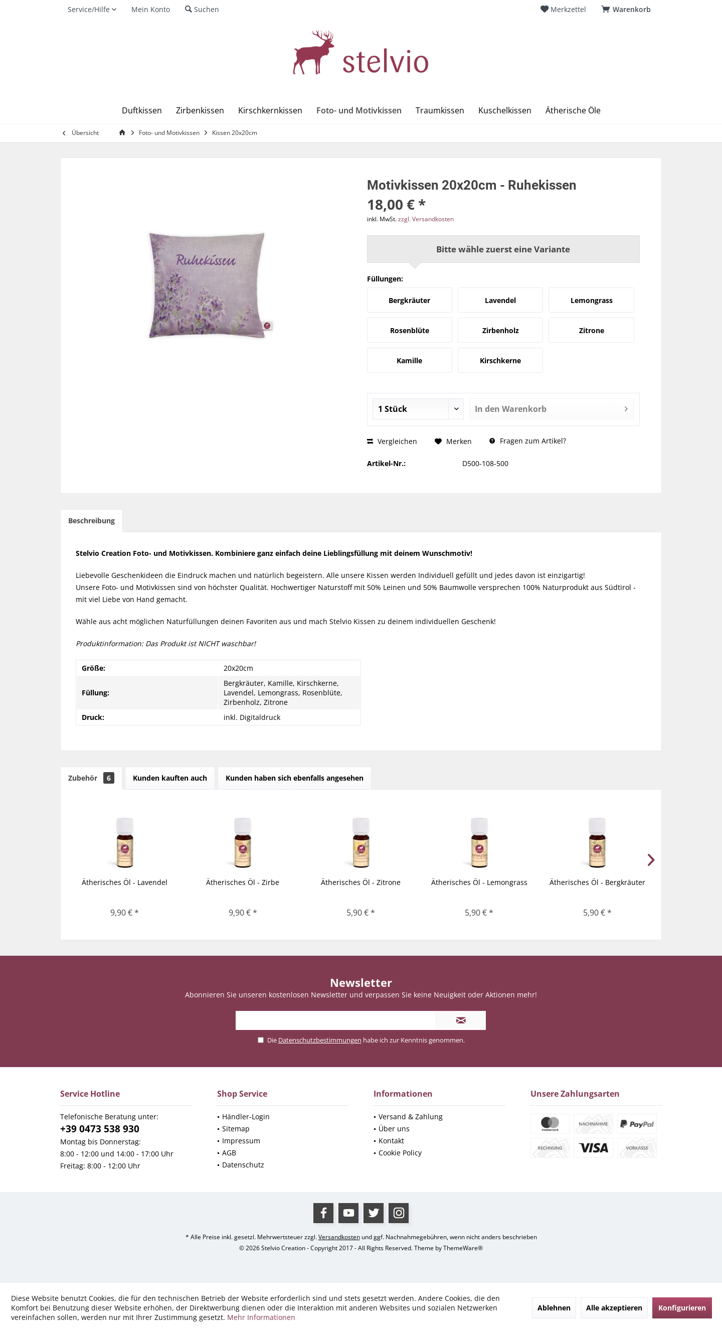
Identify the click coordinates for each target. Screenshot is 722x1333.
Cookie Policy (400, 1152)
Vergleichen (392, 441)
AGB (229, 1152)
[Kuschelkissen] (504, 110)
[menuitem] (628, 9)
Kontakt (391, 1140)
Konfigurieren (682, 1307)
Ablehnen (554, 1307)
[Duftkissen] (142, 110)
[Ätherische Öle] (573, 110)
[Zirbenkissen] (200, 110)
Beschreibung (91, 520)
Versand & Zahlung (411, 1116)
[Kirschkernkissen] (270, 110)
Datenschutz (243, 1164)
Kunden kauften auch (170, 778)
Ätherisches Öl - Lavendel (124, 882)
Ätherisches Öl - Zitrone (361, 882)
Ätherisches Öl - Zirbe (242, 882)
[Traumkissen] (440, 110)
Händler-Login (246, 1116)
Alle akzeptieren (614, 1307)
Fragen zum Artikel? (527, 441)
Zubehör (91, 778)
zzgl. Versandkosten (426, 219)
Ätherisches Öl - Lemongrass (479, 882)
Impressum (241, 1140)
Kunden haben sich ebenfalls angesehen (295, 778)
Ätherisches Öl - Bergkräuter (597, 882)
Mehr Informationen (261, 1317)
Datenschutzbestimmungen (320, 1040)
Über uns (394, 1128)
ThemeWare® (463, 1248)
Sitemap (236, 1128)
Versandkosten (339, 1237)
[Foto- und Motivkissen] (359, 110)
